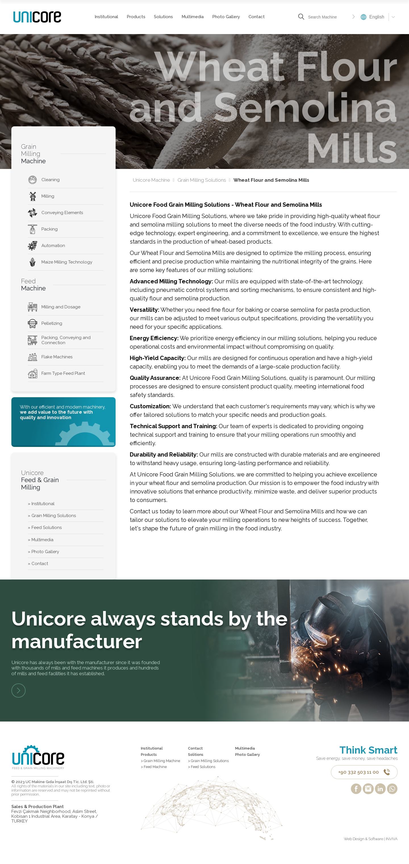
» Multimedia (40, 539)
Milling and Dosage (54, 307)
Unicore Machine (153, 180)
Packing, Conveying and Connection (59, 340)
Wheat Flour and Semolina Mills (271, 180)
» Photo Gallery (43, 551)
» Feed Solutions (45, 527)
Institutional (106, 16)
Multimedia (192, 16)
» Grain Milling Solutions (52, 515)
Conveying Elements (55, 212)
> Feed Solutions (205, 777)
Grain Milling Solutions (204, 180)
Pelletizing (45, 323)
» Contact (38, 563)
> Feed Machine (157, 773)
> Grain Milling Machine (164, 765)
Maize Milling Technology (60, 262)
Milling (41, 196)
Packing (43, 229)
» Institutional (41, 503)
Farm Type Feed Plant (56, 373)
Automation (46, 245)
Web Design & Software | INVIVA (371, 850)
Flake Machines (50, 357)
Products (135, 16)
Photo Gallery (225, 16)
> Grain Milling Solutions (202, 768)
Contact (256, 16)
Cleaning (44, 180)
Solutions (162, 16)
